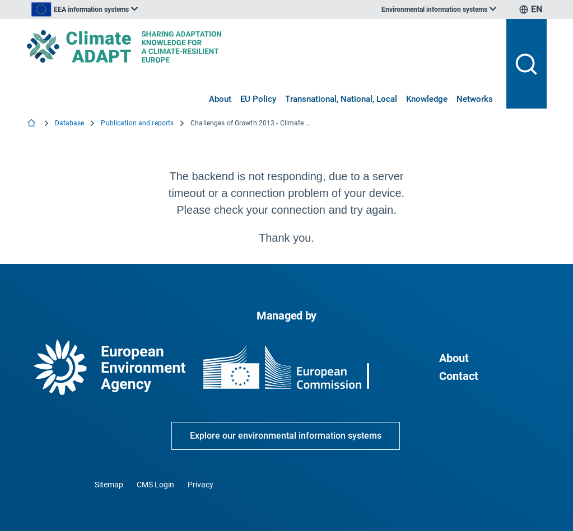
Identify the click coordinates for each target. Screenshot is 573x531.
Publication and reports (137, 123)
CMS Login (155, 484)
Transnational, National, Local (341, 99)
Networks (474, 99)
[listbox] (140, 9)
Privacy (200, 484)
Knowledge (427, 99)
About (220, 99)
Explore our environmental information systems (285, 435)
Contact (458, 376)
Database (70, 123)
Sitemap (109, 484)
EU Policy (258, 99)
